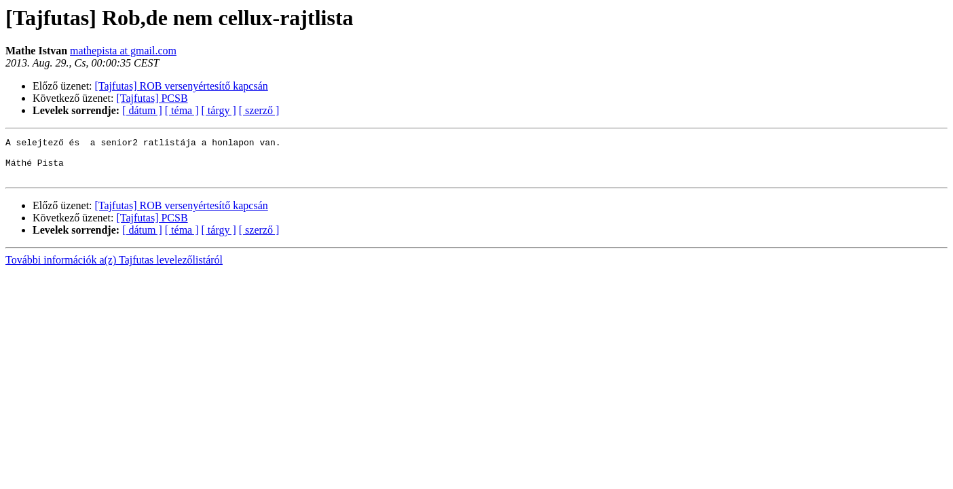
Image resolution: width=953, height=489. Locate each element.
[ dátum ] (142, 110)
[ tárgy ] (219, 110)
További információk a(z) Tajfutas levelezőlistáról (114, 268)
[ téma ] (182, 110)
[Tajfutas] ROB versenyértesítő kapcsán (181, 86)
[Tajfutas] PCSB (152, 98)
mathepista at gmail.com (123, 50)
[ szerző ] (259, 110)
